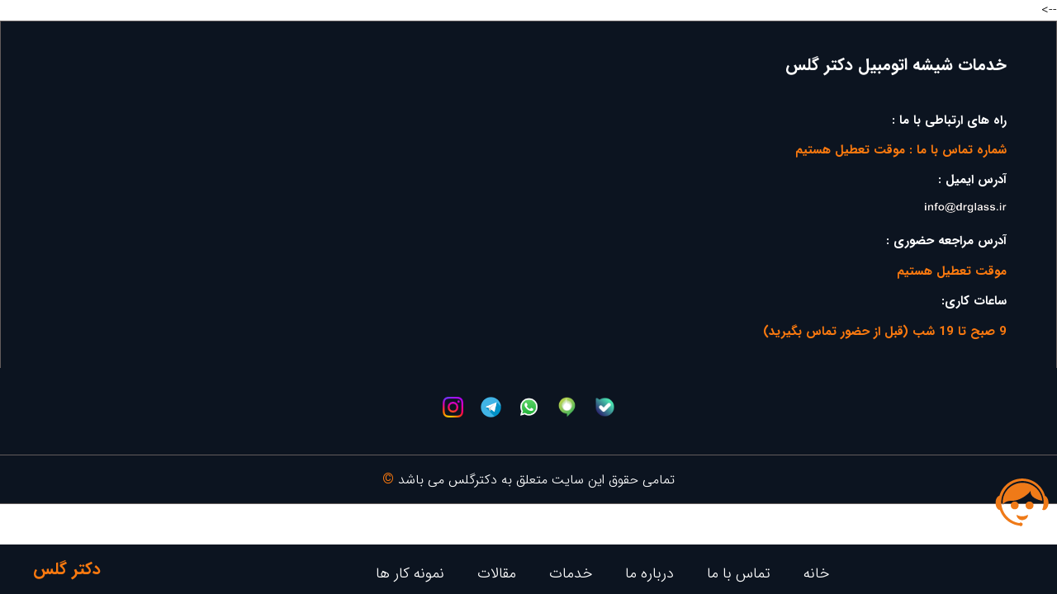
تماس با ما (738, 573)
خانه (816, 573)
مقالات (496, 573)
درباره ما (649, 573)
